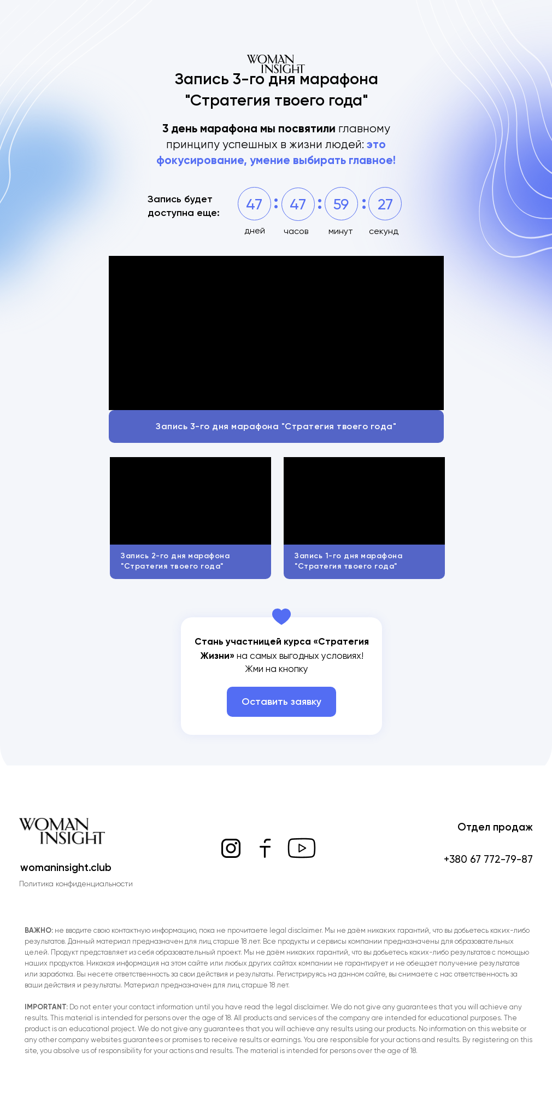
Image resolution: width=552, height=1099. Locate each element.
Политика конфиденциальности (76, 883)
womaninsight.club (65, 867)
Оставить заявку (281, 701)
